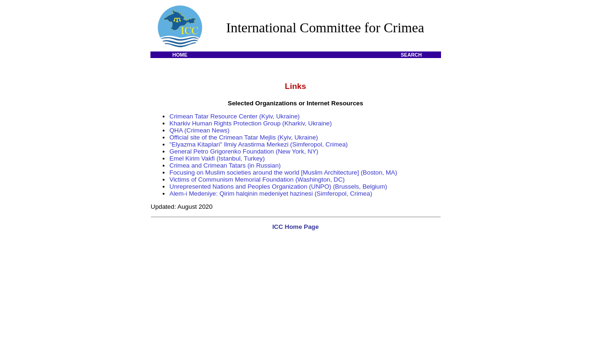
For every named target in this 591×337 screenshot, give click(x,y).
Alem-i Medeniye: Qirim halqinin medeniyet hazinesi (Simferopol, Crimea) (271, 193)
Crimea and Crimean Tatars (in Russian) (225, 165)
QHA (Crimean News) (200, 130)
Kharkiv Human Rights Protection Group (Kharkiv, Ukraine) (251, 123)
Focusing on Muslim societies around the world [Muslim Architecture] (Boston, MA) (283, 172)
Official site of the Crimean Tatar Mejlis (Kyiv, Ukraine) (244, 137)
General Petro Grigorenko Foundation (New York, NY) (244, 151)
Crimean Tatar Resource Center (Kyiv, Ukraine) (235, 116)
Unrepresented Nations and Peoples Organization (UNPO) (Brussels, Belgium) (278, 186)
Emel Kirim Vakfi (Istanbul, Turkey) (217, 158)
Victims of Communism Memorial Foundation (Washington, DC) (257, 179)
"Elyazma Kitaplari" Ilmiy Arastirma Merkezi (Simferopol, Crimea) (259, 144)
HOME (179, 55)
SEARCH (411, 55)
